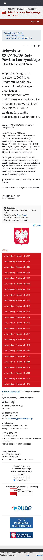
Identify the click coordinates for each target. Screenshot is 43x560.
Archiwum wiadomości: (11, 392)
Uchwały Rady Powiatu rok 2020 (17, 351)
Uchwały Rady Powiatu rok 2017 (17, 334)
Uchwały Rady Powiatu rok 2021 (17, 356)
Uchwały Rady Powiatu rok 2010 (17, 295)
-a (23, 46)
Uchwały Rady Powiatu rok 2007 (17, 278)
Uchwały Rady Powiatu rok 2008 (17, 284)
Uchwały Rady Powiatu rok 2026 (17, 384)
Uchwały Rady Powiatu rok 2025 (17, 378)
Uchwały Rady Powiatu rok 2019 (17, 345)
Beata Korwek (22, 215)
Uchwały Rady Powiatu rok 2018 (17, 339)
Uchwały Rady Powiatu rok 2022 (17, 362)
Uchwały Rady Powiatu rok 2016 (17, 328)
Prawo (20, 33)
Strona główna (9, 33)
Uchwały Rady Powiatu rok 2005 (17, 267)
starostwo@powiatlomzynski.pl (20, 418)
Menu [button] (35, 21)
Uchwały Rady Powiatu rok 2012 (17, 306)
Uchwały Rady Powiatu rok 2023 (17, 367)
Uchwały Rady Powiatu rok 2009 (19, 38)
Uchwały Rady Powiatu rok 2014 (17, 317)
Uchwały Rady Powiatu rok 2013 (17, 312)
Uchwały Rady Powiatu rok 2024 (17, 373)
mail (27, 555)
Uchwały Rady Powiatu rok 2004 (17, 261)
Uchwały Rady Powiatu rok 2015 (17, 323)
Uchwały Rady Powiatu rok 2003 (17, 256)
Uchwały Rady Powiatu (15, 36)
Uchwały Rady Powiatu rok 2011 (17, 300)
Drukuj (37, 225)
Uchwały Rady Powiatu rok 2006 (17, 273)
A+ (33, 45)
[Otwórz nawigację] (38, 3)
